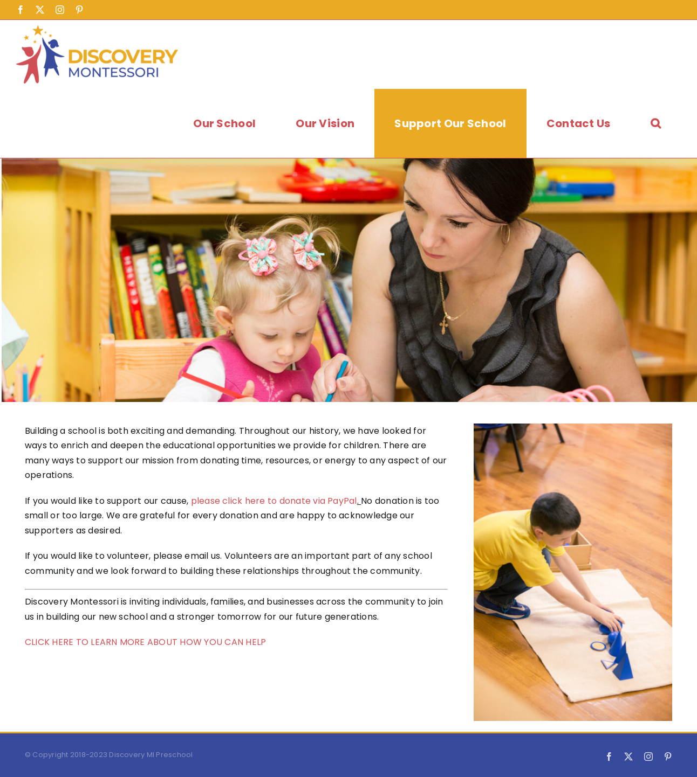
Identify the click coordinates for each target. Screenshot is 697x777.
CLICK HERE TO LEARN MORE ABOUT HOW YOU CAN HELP (145, 642)
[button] (656, 123)
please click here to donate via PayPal (274, 501)
